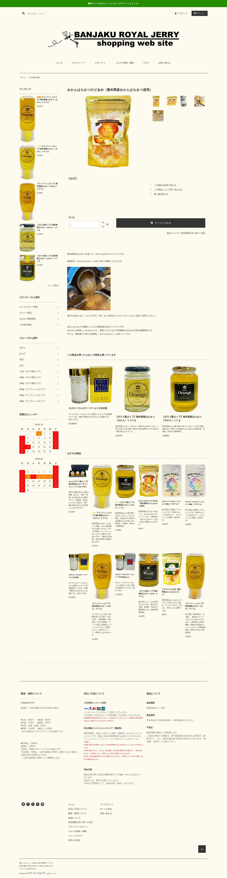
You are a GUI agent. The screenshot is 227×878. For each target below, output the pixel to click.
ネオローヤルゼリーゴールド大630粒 (88, 408)
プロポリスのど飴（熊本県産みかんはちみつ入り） (171, 592)
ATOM (77, 840)
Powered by (38, 873)
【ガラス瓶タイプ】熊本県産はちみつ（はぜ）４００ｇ (148, 593)
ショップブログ (75, 836)
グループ (100, 63)
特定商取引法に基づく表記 (193, 233)
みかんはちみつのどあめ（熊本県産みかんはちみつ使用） (148, 503)
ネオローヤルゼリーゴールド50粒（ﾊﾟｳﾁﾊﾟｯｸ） (171, 502)
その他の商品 (34, 77)
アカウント (183, 13)
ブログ (146, 63)
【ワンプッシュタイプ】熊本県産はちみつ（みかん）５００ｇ (47, 186)
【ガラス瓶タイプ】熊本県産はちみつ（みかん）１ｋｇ (182, 418)
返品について (173, 233)
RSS (70, 840)
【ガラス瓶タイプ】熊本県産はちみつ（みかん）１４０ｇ (47, 227)
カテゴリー (78, 63)
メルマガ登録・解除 (125, 63)
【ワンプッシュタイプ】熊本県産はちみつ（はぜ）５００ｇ (194, 606)
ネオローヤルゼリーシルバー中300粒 (124, 575)
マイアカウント (107, 804)
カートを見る (106, 809)
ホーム (59, 63)
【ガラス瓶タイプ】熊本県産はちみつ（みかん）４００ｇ (47, 258)
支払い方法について (77, 809)
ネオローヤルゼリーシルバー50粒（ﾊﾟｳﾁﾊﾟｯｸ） (194, 503)
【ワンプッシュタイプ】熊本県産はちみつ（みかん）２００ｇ (47, 99)
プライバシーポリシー (78, 827)
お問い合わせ (164, 63)
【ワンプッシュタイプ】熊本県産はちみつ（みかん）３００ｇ (47, 148)
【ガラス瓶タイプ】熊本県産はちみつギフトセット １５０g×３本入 (79, 484)
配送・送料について (77, 813)
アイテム (199, 13)
